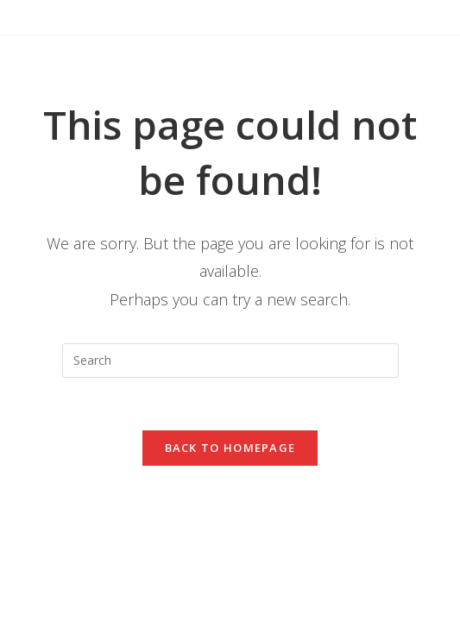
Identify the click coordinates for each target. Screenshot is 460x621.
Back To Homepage (230, 447)
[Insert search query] (230, 360)
